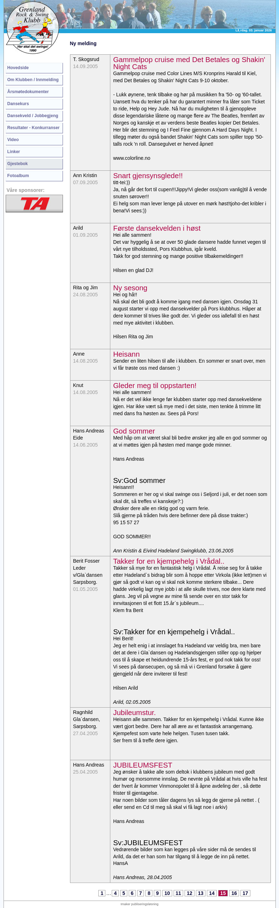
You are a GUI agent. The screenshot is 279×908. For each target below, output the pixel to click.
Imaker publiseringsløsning (139, 904)
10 (167, 893)
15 (223, 893)
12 (189, 893)
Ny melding (83, 43)
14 (212, 893)
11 (178, 893)
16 (234, 893)
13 (201, 893)
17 (245, 893)
